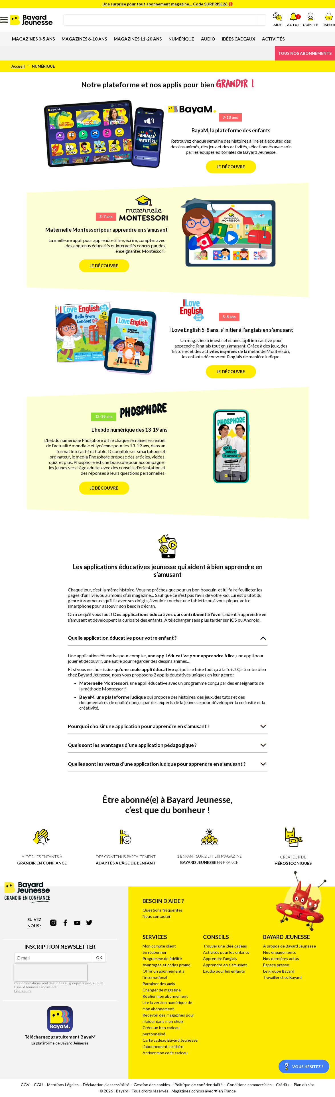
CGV (25, 1084)
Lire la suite (23, 991)
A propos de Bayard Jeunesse (289, 946)
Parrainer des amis (159, 983)
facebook (65, 923)
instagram (53, 923)
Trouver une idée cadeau (225, 946)
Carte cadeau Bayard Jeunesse (170, 1040)
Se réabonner (155, 952)
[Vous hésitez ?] (304, 1066)
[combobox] (165, 20)
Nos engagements (279, 952)
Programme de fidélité (162, 958)
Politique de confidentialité (198, 1084)
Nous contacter (156, 916)
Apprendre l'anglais (220, 958)
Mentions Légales (63, 1084)
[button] (310, 19)
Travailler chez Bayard (282, 977)
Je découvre (231, 166)
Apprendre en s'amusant (225, 964)
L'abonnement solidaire (163, 1046)
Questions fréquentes (163, 910)
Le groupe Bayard (278, 971)
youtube (77, 923)
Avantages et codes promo (166, 964)
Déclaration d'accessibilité (106, 1084)
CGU (38, 1084)
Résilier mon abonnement (165, 996)
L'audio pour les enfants (224, 971)
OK (99, 957)
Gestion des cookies (152, 1084)
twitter (89, 923)
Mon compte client (159, 946)
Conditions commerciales (249, 1084)
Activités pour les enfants (226, 952)
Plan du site (304, 1084)
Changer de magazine (162, 989)
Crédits (282, 1084)
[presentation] (50, 972)
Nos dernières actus (281, 958)
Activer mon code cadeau (165, 1052)
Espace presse (276, 964)
